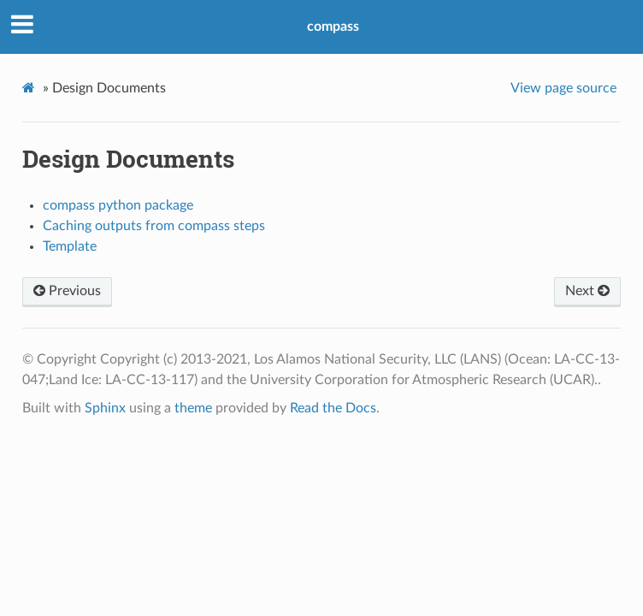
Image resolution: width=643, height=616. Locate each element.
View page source (563, 88)
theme (193, 408)
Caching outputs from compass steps (154, 226)
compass (333, 26)
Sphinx (105, 408)
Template (70, 246)
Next (587, 291)
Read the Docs (333, 408)
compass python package (118, 205)
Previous (67, 291)
